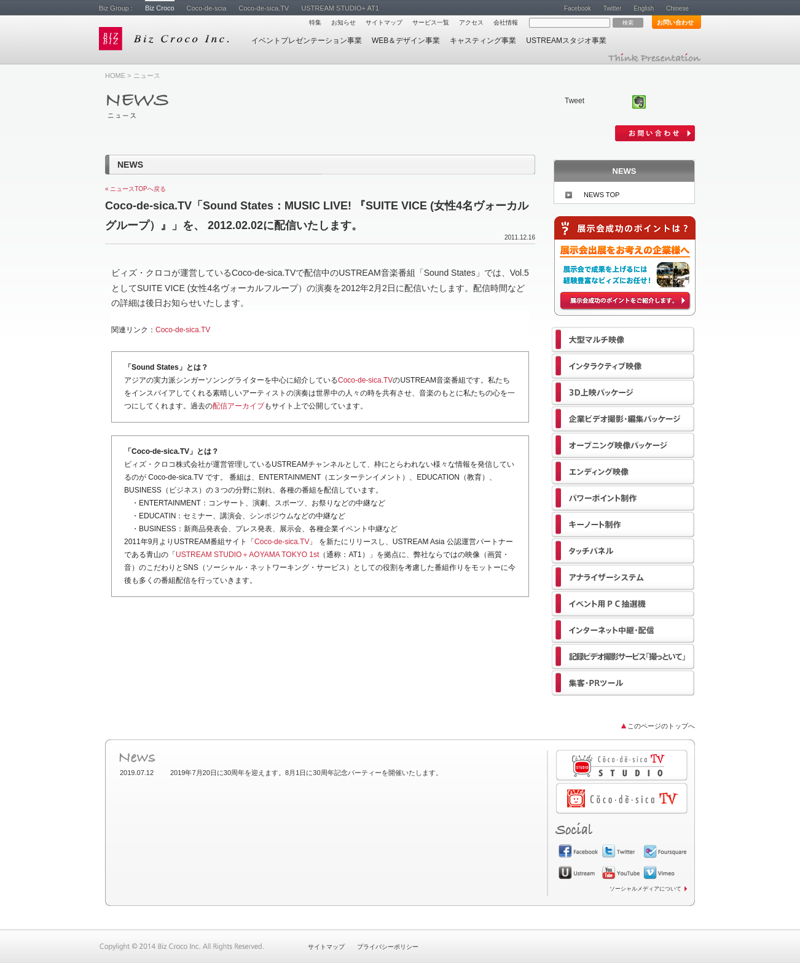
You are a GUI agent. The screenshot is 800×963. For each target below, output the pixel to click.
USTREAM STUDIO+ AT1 (340, 8)
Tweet (574, 100)
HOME (115, 75)
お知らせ (343, 22)
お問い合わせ (675, 22)
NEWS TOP (601, 194)
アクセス (471, 22)
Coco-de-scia (207, 8)
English (643, 8)
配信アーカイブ (238, 406)
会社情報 (505, 22)
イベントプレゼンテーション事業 (306, 40)
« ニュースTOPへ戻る (135, 188)
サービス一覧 (430, 22)
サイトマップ (384, 22)
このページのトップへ (661, 726)
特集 (315, 22)
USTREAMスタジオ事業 (566, 40)
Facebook (577, 8)
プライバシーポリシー (387, 946)
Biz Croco (160, 8)
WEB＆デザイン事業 (406, 40)
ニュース (146, 75)
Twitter (612, 8)
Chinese (677, 8)
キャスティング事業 (483, 40)
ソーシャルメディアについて (645, 889)
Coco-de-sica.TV (264, 8)
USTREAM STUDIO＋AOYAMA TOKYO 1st (247, 554)
